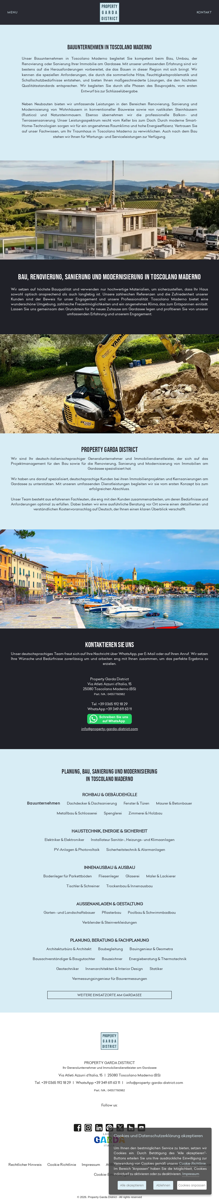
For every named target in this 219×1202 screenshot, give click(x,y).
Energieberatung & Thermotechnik (158, 958)
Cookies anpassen (191, 1185)
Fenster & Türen (136, 803)
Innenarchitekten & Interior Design (114, 968)
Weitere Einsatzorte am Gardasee (109, 995)
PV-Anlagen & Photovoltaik (77, 849)
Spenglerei (113, 813)
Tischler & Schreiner (83, 886)
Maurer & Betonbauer (174, 803)
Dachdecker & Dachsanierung (92, 803)
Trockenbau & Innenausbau (129, 886)
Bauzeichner (112, 958)
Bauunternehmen (43, 803)
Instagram (88, 1127)
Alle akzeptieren (132, 1185)
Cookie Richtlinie (61, 1164)
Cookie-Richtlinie (192, 1163)
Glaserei (132, 876)
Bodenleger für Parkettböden (67, 876)
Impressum (91, 1164)
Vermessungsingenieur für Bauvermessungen (109, 978)
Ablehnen (163, 1185)
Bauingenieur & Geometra (151, 948)
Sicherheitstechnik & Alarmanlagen (135, 849)
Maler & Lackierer (161, 876)
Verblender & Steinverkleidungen (109, 922)
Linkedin (99, 1127)
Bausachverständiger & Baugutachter (64, 958)
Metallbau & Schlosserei (77, 813)
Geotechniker (67, 968)
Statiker (156, 968)
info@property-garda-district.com (109, 728)
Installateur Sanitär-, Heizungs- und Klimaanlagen (133, 839)
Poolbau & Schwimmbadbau (152, 912)
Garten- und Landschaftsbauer (69, 912)
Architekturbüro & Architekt (68, 948)
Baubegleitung (110, 948)
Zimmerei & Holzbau (145, 813)
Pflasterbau (111, 912)
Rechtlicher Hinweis (25, 1164)
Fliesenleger (109, 876)
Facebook (77, 1127)
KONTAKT (204, 12)
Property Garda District (109, 12)
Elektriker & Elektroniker (64, 839)
